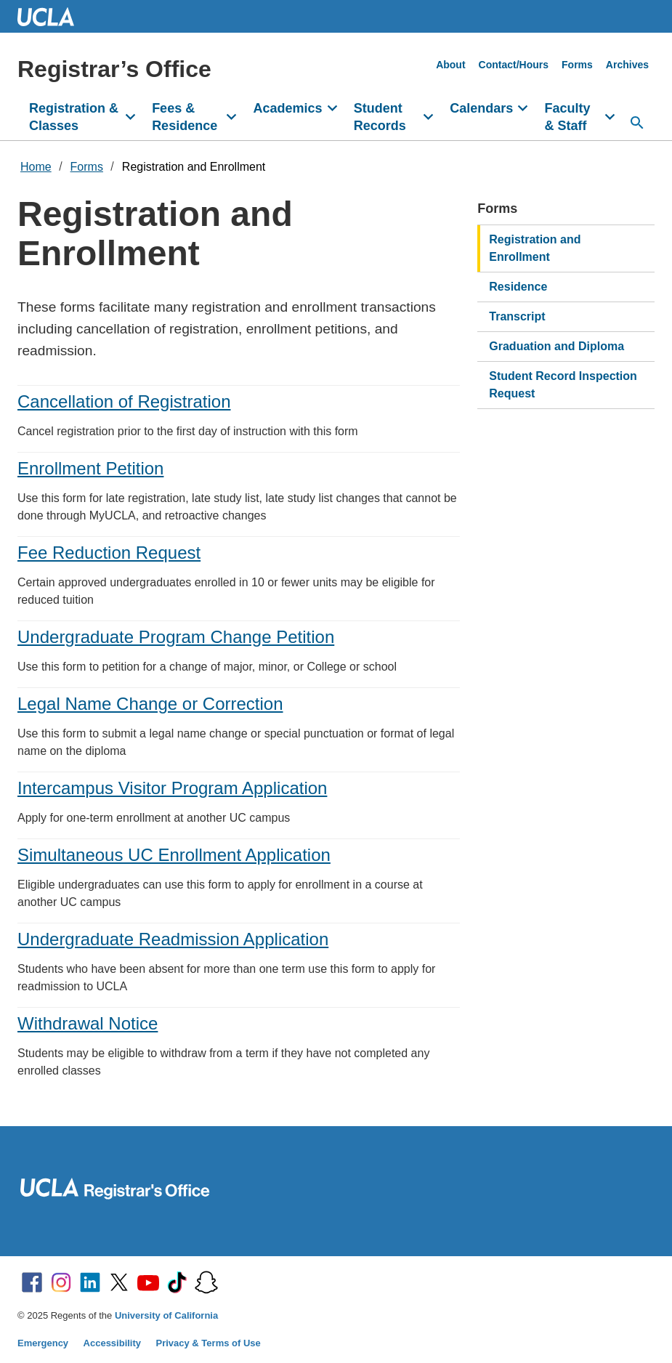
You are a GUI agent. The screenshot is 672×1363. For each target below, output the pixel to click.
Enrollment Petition (90, 468)
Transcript (517, 316)
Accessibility (113, 1343)
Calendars (481, 108)
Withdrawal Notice (87, 1023)
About (450, 64)
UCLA (52, 16)
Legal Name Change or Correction (150, 703)
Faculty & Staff (567, 117)
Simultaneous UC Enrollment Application (174, 855)
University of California (166, 1315)
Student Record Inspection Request (563, 385)
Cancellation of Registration (124, 401)
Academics (288, 108)
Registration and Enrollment (193, 167)
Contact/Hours (513, 64)
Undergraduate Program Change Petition (175, 637)
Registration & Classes (73, 117)
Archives (627, 64)
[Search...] (637, 122)
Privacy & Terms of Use (208, 1343)
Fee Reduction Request (109, 552)
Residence (518, 286)
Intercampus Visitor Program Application (172, 788)
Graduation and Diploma (556, 346)
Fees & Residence (184, 117)
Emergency (42, 1343)
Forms (577, 64)
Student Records (380, 117)
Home (36, 167)
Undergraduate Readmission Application (172, 939)
